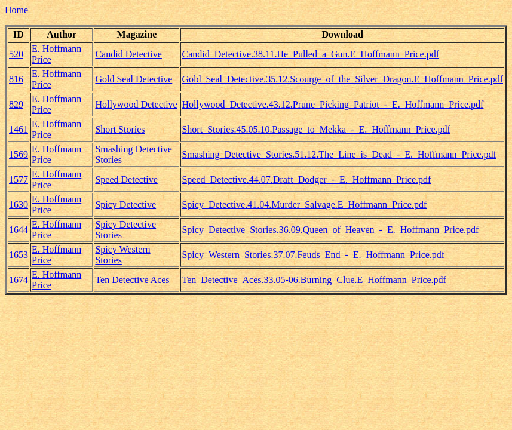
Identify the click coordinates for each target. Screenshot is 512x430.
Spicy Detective (125, 204)
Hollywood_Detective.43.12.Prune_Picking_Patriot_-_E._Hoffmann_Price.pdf (332, 104)
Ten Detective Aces (132, 280)
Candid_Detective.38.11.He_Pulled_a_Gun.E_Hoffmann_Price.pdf (310, 54)
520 (16, 54)
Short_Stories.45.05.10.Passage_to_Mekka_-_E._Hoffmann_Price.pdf (316, 129)
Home (16, 10)
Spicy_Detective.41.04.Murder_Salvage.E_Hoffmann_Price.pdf (304, 204)
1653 (18, 255)
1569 (18, 154)
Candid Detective (128, 54)
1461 (18, 129)
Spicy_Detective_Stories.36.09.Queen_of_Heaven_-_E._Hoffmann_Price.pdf (330, 230)
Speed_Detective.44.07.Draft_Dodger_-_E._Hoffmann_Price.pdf (306, 179)
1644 (18, 230)
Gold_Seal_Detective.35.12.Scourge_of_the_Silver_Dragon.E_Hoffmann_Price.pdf (342, 79)
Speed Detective (126, 179)
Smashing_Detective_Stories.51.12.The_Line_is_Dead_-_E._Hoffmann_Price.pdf (339, 154)
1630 (18, 204)
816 (16, 79)
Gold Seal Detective (133, 79)
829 (16, 104)
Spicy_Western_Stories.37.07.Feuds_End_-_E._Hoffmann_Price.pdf (313, 255)
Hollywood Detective (136, 104)
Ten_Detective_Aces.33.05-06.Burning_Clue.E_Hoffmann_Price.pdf (314, 280)
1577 (18, 179)
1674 (18, 280)
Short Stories (120, 129)
